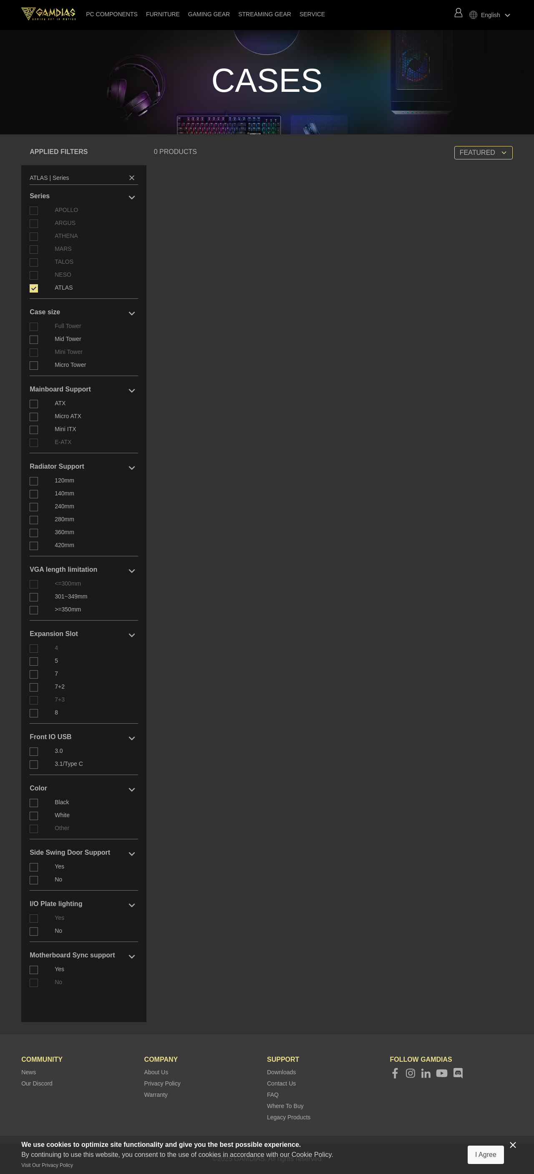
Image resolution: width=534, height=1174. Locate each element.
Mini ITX (65, 429)
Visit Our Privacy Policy (47, 1165)
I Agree (485, 1154)
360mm (64, 532)
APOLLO (66, 210)
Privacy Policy (162, 1083)
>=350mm (68, 609)
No (58, 879)
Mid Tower (68, 339)
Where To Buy (285, 1106)
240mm (64, 506)
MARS (63, 248)
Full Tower (68, 326)
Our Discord (37, 1083)
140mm (64, 493)
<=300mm (68, 583)
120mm (64, 480)
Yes (59, 866)
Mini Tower (69, 351)
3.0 (59, 750)
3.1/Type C (69, 763)
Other (62, 828)
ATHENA (66, 235)
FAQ (273, 1094)
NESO (63, 274)
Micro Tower (70, 364)
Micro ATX (68, 416)
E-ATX (63, 442)
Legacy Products (288, 1117)
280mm (64, 519)
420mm (64, 545)
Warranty (156, 1094)
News (28, 1072)
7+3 (60, 699)
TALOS (64, 261)
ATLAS (64, 287)
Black (62, 802)
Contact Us (281, 1083)
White (62, 815)
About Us (156, 1072)
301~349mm (71, 596)
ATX (60, 403)
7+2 (60, 686)
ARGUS (65, 223)
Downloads (281, 1072)
